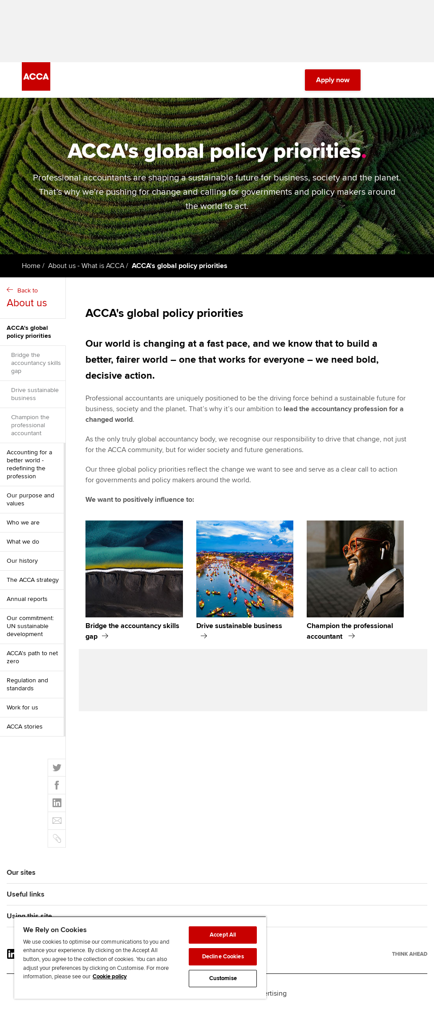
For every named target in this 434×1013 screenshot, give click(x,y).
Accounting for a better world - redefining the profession (29, 464)
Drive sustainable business (35, 394)
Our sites (21, 872)
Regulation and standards (27, 684)
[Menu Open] (407, 80)
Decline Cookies (223, 956)
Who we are (23, 522)
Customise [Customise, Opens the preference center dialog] (223, 978)
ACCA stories (25, 726)
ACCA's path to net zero (32, 657)
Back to (34, 298)
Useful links (26, 894)
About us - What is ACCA (86, 265)
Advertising (269, 993)
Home (31, 265)
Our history (22, 561)
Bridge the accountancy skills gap (36, 363)
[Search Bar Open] (382, 80)
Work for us (22, 707)
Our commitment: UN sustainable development (30, 626)
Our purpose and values (30, 499)
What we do (23, 541)
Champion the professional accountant (30, 425)
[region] (140, 957)
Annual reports (27, 599)
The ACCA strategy (33, 580)
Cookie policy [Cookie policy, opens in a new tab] (110, 976)
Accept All (223, 934)
